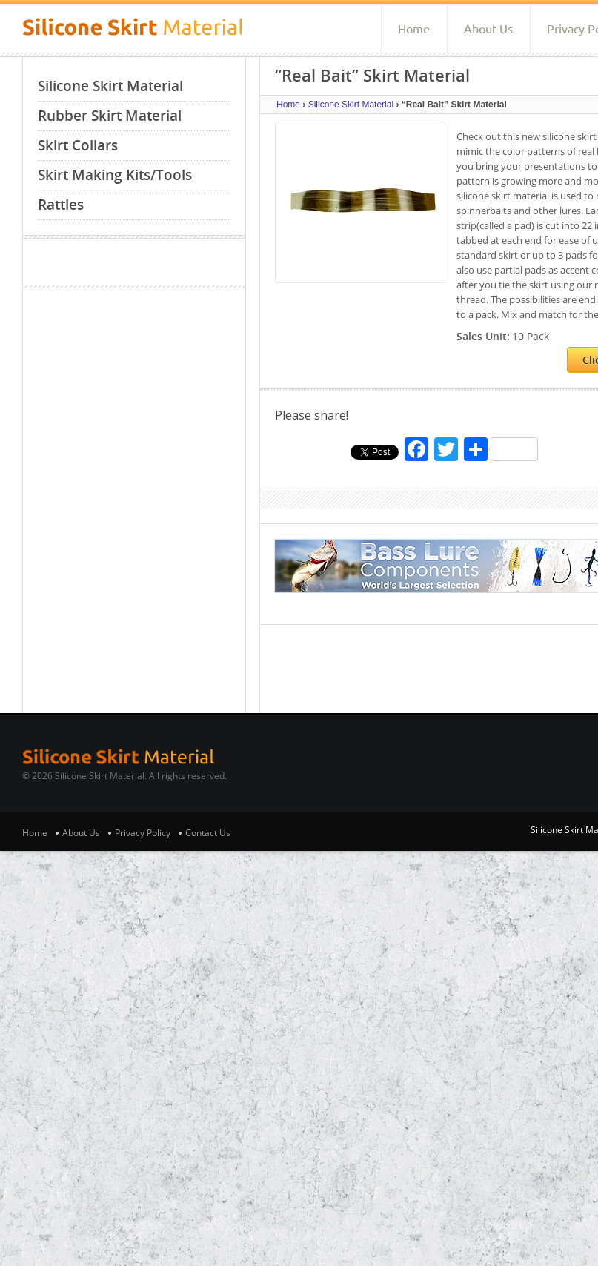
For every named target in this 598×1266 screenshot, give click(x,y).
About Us (488, 29)
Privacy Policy (142, 832)
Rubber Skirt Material (110, 115)
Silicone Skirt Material (110, 86)
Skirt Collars (78, 145)
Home (414, 29)
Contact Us (207, 832)
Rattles (61, 204)
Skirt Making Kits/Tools (115, 175)
